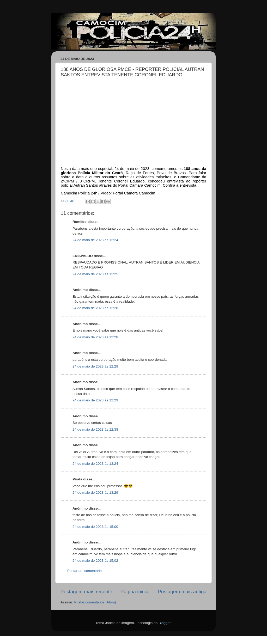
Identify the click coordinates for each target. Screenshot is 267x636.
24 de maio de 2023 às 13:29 (95, 492)
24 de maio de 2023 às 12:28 (95, 308)
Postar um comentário (84, 571)
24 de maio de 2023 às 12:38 (95, 429)
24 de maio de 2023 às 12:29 (95, 400)
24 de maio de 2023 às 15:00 (95, 527)
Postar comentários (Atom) (95, 602)
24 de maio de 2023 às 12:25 (95, 274)
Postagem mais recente (86, 591)
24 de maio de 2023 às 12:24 (95, 240)
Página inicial (134, 591)
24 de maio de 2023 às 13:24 (95, 464)
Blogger (165, 623)
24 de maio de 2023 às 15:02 (95, 560)
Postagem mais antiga (182, 591)
